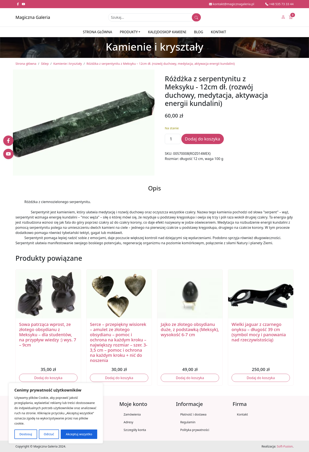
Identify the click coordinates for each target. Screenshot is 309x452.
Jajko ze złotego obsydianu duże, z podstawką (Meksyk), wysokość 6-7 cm (190, 329)
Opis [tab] (154, 188)
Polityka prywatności (194, 430)
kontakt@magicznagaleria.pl (231, 4)
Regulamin (187, 422)
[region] (56, 413)
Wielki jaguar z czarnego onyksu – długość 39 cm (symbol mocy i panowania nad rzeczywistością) (259, 332)
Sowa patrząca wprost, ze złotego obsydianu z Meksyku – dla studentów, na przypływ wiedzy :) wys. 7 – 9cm (47, 334)
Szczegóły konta (135, 430)
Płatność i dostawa (193, 414)
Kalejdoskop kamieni (167, 32)
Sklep (45, 64)
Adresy (128, 422)
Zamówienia (132, 414)
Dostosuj (25, 434)
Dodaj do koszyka (202, 139)
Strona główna (97, 32)
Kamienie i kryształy (67, 64)
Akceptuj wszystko (79, 434)
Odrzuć (49, 434)
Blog (198, 32)
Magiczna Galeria (32, 17)
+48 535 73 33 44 (279, 4)
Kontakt (218, 32)
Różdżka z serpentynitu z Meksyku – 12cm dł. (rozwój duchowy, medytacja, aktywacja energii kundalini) (160, 64)
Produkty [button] (129, 32)
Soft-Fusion (285, 446)
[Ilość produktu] (172, 139)
